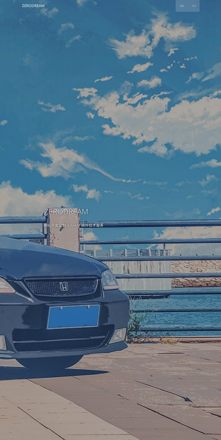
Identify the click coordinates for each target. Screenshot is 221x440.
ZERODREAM (32, 5)
